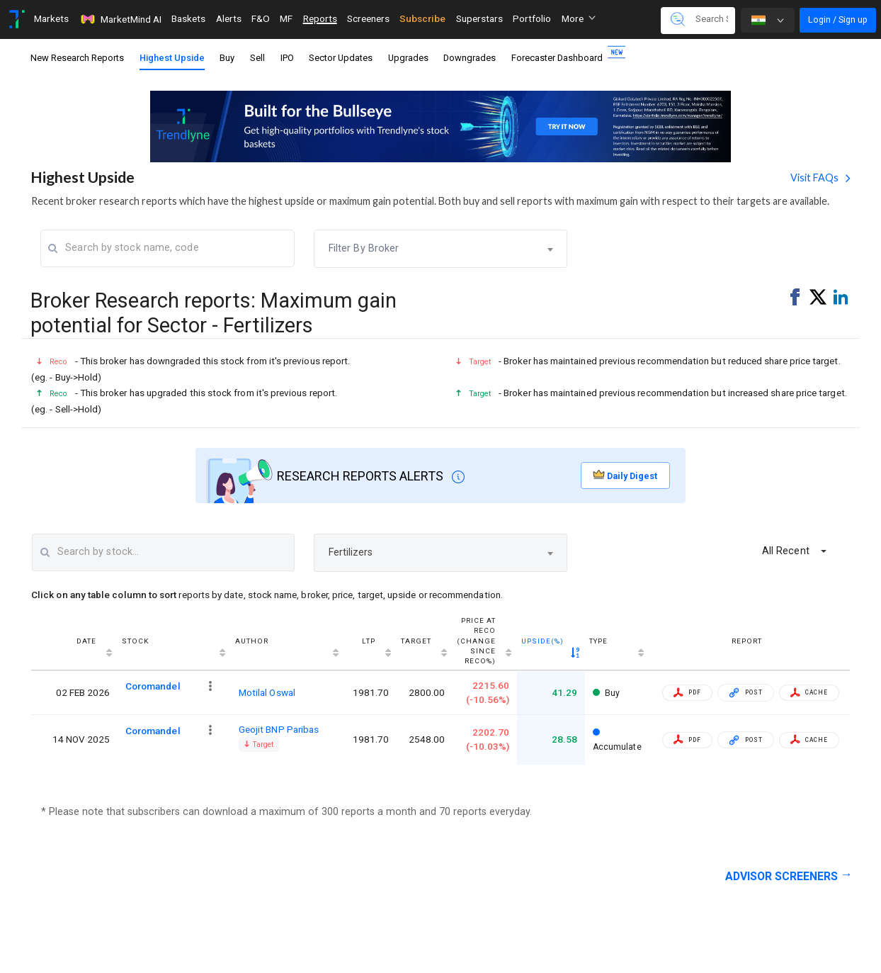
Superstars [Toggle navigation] (479, 18)
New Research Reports (77, 57)
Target (259, 744)
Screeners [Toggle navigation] (368, 18)
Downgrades (469, 57)
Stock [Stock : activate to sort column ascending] (135, 641)
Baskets (188, 18)
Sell (257, 57)
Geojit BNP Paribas (279, 729)
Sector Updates (341, 57)
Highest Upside (172, 57)
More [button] (579, 18)
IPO (287, 57)
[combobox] (440, 249)
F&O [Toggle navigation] (260, 18)
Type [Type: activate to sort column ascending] (598, 641)
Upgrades (408, 57)
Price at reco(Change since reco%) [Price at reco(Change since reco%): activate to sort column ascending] (476, 641)
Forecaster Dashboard (562, 55)
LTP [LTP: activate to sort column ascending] (368, 641)
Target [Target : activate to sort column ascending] (416, 641)
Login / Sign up (838, 19)
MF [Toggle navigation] (286, 18)
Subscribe (422, 18)
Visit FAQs (815, 177)
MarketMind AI (120, 19)
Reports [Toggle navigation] (320, 18)
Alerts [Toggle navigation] (228, 18)
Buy (227, 57)
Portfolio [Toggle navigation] (532, 18)
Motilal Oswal (267, 692)
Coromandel (153, 686)
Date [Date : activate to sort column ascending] (86, 641)
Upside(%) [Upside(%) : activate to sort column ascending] (542, 641)
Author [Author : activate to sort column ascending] (251, 641)
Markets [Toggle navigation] (51, 18)
